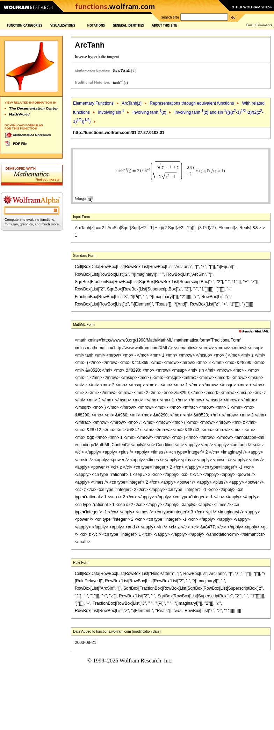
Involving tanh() (149, 112)
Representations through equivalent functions (192, 103)
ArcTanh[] (132, 103)
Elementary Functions (93, 103)
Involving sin (111, 112)
